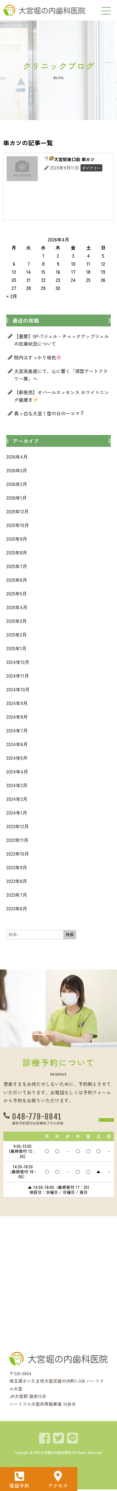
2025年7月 (16, 566)
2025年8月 (16, 552)
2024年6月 (17, 744)
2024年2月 (16, 799)
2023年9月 (16, 867)
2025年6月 (16, 580)
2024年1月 (16, 812)
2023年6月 (16, 908)
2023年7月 (16, 894)
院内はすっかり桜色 (37, 357)
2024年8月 (17, 716)
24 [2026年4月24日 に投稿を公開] (73, 280)
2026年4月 (17, 456)
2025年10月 (17, 525)
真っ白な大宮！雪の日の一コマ (49, 413)
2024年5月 (16, 758)
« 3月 (11, 296)
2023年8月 (16, 881)
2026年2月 (16, 484)
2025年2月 (16, 634)
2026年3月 (16, 470)
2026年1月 (16, 497)
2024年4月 (17, 771)
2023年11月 (17, 840)
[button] (95, 1119)
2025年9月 (16, 538)
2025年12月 (17, 511)
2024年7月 (17, 730)
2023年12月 (17, 826)
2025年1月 (16, 648)
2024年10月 (18, 689)
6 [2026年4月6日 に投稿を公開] (14, 263)
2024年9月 (17, 703)
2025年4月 (16, 607)
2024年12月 (17, 662)
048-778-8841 (37, 1117)
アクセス (58, 1485)
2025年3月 (16, 621)
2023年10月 (17, 853)
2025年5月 (16, 593)
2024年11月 (17, 675)
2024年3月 (16, 785)
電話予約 (19, 1485)
